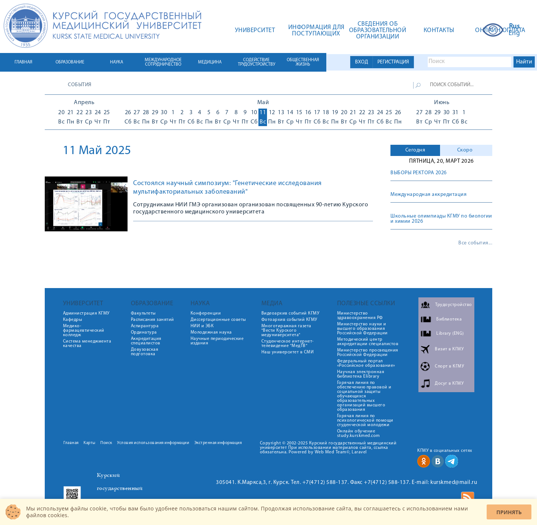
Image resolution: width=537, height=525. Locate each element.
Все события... (475, 243)
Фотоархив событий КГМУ (289, 320)
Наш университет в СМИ (287, 352)
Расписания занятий (152, 320)
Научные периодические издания (217, 341)
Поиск (106, 443)
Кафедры (72, 320)
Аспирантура (145, 326)
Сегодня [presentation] (415, 150)
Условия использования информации (153, 443)
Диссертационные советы (218, 320)
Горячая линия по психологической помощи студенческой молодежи (365, 420)
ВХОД (361, 62)
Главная (71, 443)
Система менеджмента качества (87, 343)
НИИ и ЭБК (202, 326)
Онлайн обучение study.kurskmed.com (358, 433)
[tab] (415, 150)
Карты (89, 443)
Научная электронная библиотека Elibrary (360, 374)
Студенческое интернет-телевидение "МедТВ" (287, 343)
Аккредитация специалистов (146, 341)
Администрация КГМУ (86, 313)
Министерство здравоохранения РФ (360, 315)
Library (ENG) (450, 333)
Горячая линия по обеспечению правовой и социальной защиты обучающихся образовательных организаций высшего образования (364, 396)
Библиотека (449, 319)
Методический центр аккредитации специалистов (368, 341)
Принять (509, 512)
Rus (514, 27)
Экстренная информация (218, 443)
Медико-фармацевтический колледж (83, 330)
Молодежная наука (211, 332)
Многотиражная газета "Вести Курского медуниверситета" (286, 330)
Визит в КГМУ (449, 349)
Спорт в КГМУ (449, 366)
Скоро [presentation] (465, 150)
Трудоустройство (453, 305)
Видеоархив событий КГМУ (290, 313)
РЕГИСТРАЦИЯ (393, 62)
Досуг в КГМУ (449, 383)
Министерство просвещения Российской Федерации (367, 352)
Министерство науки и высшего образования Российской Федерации (362, 328)
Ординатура (144, 332)
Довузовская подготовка (144, 351)
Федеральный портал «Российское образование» (366, 363)
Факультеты (143, 313)
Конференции (206, 313)
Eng (514, 33)
